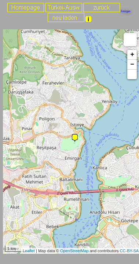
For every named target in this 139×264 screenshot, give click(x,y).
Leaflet (29, 251)
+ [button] (132, 54)
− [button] (132, 64)
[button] (132, 74)
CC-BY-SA (129, 251)
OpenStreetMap (74, 251)
